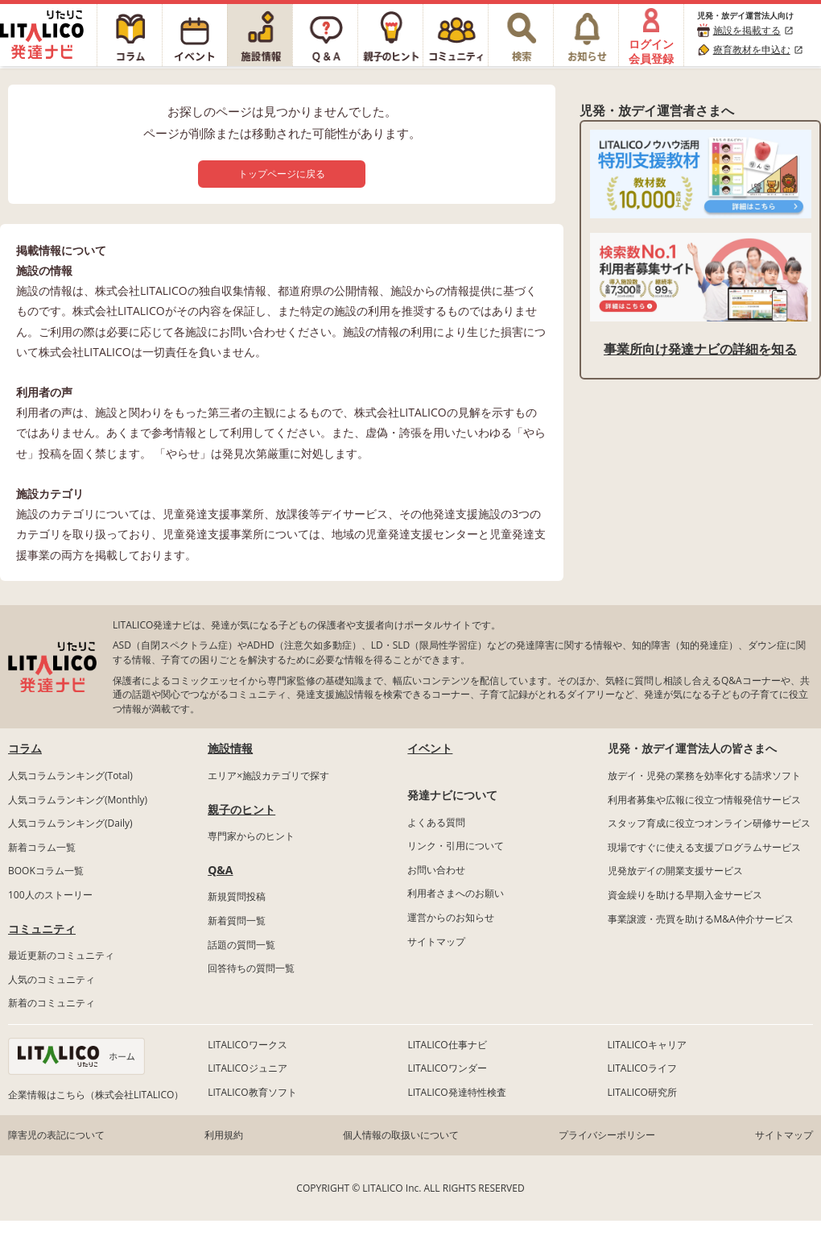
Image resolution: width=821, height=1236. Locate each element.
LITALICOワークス (247, 1044)
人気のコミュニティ (51, 979)
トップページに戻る (281, 173)
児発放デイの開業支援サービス (675, 870)
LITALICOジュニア (247, 1068)
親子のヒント (241, 809)
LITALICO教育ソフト (252, 1092)
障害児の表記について (56, 1135)
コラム (25, 748)
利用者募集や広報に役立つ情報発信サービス (704, 800)
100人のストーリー (50, 895)
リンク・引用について (455, 845)
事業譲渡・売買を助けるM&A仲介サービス (701, 919)
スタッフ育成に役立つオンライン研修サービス (709, 823)
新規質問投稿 (237, 896)
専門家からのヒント (251, 836)
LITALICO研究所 (642, 1092)
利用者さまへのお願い (455, 893)
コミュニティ (42, 928)
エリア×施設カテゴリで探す (268, 775)
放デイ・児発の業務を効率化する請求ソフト (704, 775)
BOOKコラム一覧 (46, 870)
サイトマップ (436, 941)
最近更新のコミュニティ (61, 955)
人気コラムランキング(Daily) (70, 823)
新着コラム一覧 (42, 847)
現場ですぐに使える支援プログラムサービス (704, 847)
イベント (429, 748)
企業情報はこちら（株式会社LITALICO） (96, 1094)
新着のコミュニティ (51, 1003)
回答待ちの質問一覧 (251, 968)
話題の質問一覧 (241, 945)
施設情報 (230, 748)
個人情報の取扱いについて (401, 1135)
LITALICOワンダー (446, 1068)
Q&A (220, 869)
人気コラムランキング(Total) (70, 775)
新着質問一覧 (237, 920)
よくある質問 (436, 822)
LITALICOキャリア (647, 1044)
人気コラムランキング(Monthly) (77, 800)
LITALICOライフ (642, 1068)
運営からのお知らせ (450, 917)
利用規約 (223, 1135)
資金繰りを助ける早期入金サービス (685, 895)
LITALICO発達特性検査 (456, 1092)
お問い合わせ (436, 870)
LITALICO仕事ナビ (446, 1044)
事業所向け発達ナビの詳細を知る (700, 349)
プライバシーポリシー (607, 1135)
